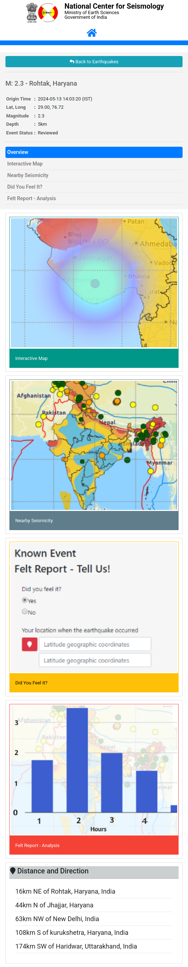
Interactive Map (25, 164)
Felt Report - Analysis (31, 198)
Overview (17, 152)
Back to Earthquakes (94, 61)
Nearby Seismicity (28, 175)
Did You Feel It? (24, 187)
